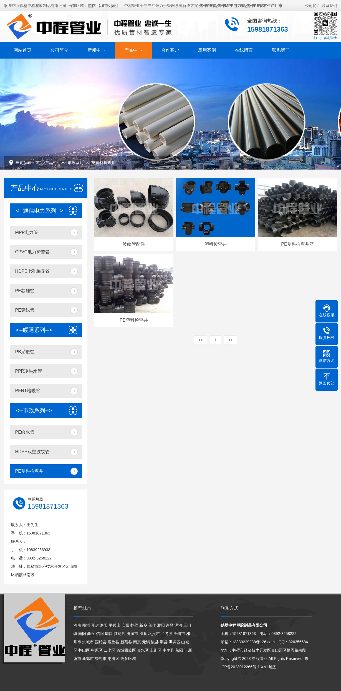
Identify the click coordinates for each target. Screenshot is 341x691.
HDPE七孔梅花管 (32, 271)
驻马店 (119, 633)
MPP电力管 (26, 232)
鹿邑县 (113, 642)
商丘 (91, 633)
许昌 (169, 625)
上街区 (155, 650)
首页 (39, 162)
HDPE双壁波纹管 (32, 451)
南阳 (82, 633)
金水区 (143, 650)
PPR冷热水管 (28, 371)
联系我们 (329, 4)
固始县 (101, 642)
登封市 (101, 658)
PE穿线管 (24, 310)
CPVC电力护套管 (32, 251)
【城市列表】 (108, 4)
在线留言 (244, 49)
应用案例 (207, 49)
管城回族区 (126, 650)
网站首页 (22, 49)
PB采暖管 (24, 351)
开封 (95, 625)
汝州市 (179, 633)
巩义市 (154, 633)
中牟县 (168, 650)
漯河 (178, 625)
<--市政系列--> (75, 162)
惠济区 (113, 658)
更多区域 (128, 658)
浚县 (155, 642)
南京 (137, 642)
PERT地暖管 (27, 390)
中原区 (97, 650)
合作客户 (170, 49)
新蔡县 (126, 642)
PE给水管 (24, 432)
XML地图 (269, 667)
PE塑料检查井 (102, 162)
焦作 (152, 625)
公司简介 (312, 4)
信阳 (100, 633)
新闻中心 (96, 49)
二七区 (109, 650)
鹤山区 (84, 650)
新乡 (143, 625)
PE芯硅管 (24, 290)
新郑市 (88, 658)
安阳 (125, 625)
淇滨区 (174, 642)
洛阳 (104, 625)
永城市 (88, 642)
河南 (77, 625)
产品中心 (133, 49)
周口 (109, 633)
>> (230, 340)
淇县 (164, 642)
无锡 (146, 642)
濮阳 (161, 625)
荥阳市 (181, 650)
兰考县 (167, 633)
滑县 (143, 633)
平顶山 (114, 625)
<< (200, 340)
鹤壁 (134, 625)
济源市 (132, 633)
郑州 (86, 625)
